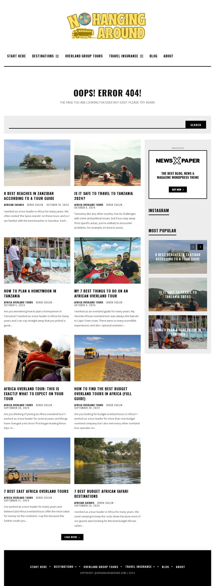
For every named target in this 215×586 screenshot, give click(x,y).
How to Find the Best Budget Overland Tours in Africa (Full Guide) (103, 393)
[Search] (195, 125)
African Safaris (14, 205)
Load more (72, 537)
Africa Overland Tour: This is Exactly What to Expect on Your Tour (34, 393)
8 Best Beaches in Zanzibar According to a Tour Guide (29, 196)
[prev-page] (193, 247)
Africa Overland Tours (88, 205)
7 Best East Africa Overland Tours (36, 491)
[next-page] (200, 247)
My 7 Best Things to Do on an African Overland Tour (101, 293)
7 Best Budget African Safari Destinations (101, 494)
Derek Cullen (35, 204)
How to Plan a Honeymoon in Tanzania (30, 293)
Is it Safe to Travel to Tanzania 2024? (103, 196)
